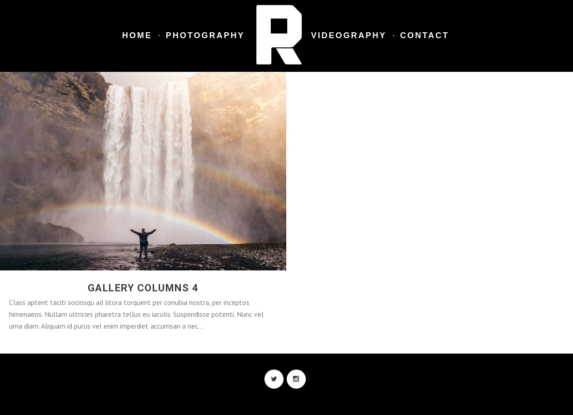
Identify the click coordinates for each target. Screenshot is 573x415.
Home (137, 35)
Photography (205, 35)
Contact (424, 35)
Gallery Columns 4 (143, 288)
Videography (349, 35)
